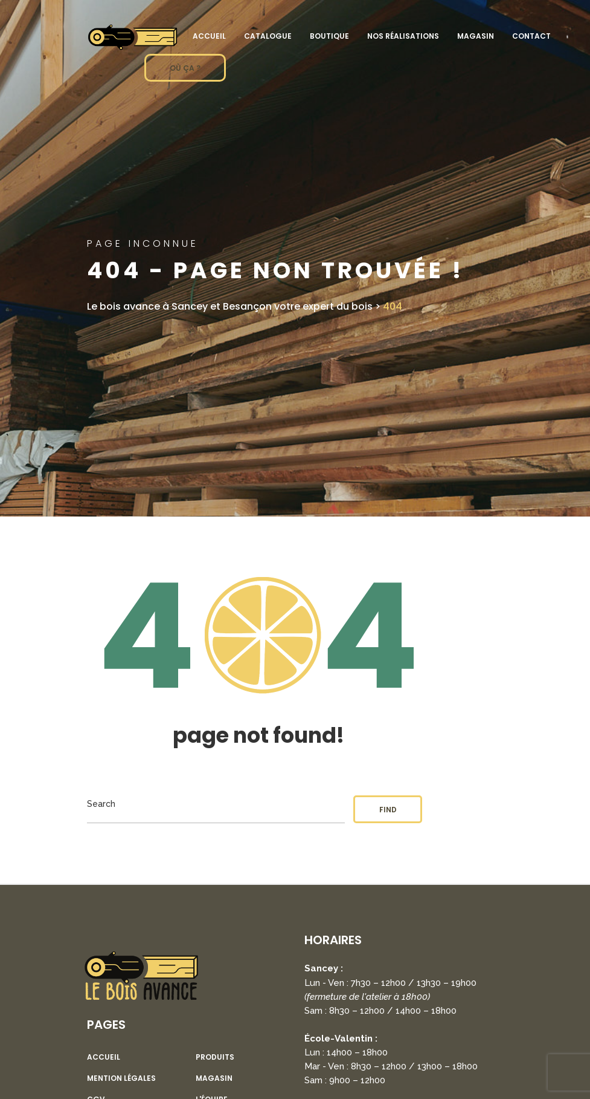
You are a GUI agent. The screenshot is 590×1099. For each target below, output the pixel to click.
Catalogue (268, 36)
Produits (215, 1057)
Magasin (475, 36)
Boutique (329, 36)
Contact (531, 36)
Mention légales (121, 1078)
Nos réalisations (403, 36)
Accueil (209, 36)
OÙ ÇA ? (185, 68)
